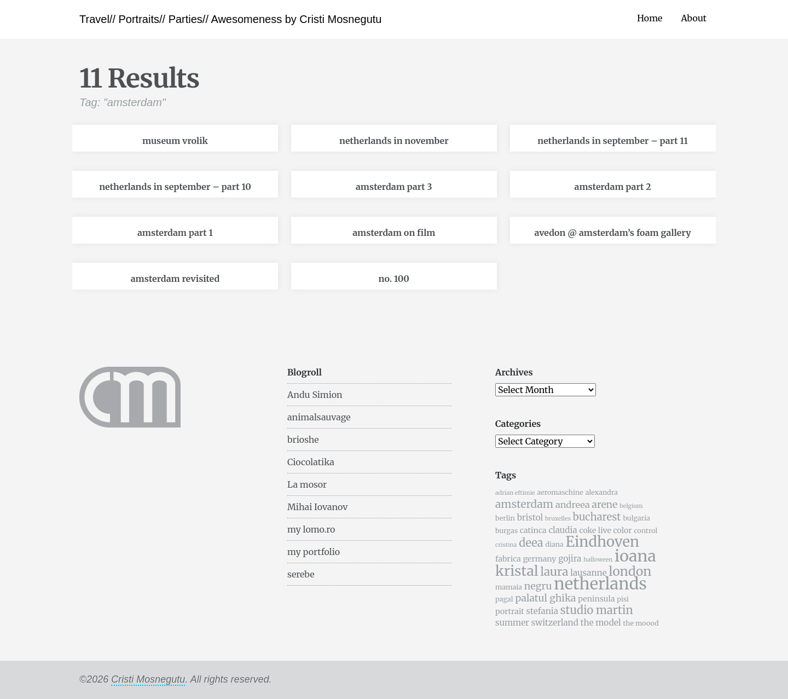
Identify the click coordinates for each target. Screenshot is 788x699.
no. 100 (394, 278)
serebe (301, 574)
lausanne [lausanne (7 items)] (588, 573)
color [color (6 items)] (622, 530)
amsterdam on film (393, 232)
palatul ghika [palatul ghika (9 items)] (545, 598)
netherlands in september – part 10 (175, 186)
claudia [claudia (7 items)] (562, 530)
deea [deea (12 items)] (531, 543)
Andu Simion (315, 394)
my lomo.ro (311, 529)
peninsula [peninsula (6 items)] (596, 599)
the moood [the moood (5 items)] (640, 623)
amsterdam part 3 (394, 186)
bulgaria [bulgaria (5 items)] (636, 518)
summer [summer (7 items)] (512, 622)
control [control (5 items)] (645, 531)
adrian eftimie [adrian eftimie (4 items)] (515, 492)
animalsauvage (319, 417)
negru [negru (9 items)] (538, 586)
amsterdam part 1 (175, 232)
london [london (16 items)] (630, 571)
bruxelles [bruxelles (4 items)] (558, 518)
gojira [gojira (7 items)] (569, 558)
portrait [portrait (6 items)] (509, 611)
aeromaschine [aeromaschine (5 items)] (560, 492)
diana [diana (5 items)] (554, 544)
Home (649, 18)
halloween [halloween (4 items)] (597, 559)
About (693, 18)
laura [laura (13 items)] (554, 571)
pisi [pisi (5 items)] (623, 599)
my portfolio (313, 551)
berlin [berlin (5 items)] (505, 518)
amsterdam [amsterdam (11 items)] (524, 504)
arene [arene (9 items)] (604, 505)
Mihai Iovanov (317, 506)
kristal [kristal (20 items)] (516, 571)
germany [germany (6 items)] (540, 559)
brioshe (303, 439)
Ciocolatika (310, 462)
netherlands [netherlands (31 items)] (600, 584)
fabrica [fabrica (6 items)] (508, 559)
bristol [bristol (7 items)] (530, 517)
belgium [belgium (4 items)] (630, 506)
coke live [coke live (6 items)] (595, 530)
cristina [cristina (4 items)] (506, 544)
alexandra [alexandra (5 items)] (602, 492)
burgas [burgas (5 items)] (506, 531)
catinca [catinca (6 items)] (533, 530)
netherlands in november (394, 140)
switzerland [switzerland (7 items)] (554, 622)
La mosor (307, 484)
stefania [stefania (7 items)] (542, 611)
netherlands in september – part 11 (612, 140)
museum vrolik (175, 140)
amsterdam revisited (175, 278)
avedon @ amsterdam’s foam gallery (612, 232)
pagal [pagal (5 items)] (504, 599)
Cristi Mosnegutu (148, 679)
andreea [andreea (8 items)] (572, 504)
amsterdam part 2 (613, 186)
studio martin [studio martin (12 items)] (596, 610)
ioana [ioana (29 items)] (635, 556)
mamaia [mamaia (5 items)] (508, 587)
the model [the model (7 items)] (601, 622)
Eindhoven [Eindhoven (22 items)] (602, 542)
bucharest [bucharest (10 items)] (597, 517)
